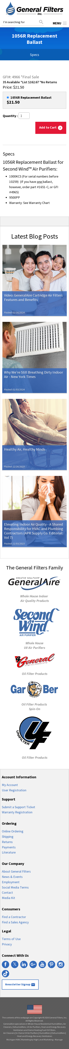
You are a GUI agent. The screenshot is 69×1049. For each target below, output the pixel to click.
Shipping (7, 836)
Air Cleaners (9, 1033)
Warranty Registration (17, 812)
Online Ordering (12, 831)
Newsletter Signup (20, 984)
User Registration (14, 790)
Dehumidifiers (58, 1033)
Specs (34, 54)
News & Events (12, 877)
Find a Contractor (14, 917)
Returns (7, 842)
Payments (9, 847)
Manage (59, 1039)
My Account (10, 785)
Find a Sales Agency (15, 922)
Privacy (7, 944)
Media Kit (8, 898)
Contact (7, 892)
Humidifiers (44, 1033)
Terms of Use (11, 939)
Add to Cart (50, 127)
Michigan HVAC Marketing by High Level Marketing (29, 1039)
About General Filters (16, 871)
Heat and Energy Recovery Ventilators (34, 1036)
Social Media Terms (15, 887)
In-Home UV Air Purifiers (27, 1033)
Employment (11, 882)
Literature (9, 852)
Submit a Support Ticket (18, 807)
